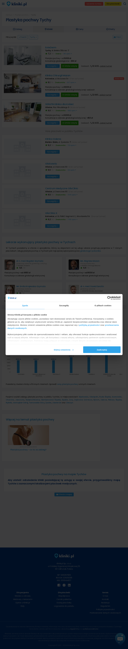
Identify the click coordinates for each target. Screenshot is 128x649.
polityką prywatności (89, 325)
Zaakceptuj (102, 350)
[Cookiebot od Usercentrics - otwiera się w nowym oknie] (109, 298)
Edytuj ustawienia (64, 350)
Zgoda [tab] (25, 305)
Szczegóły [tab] (64, 305)
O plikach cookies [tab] (103, 305)
